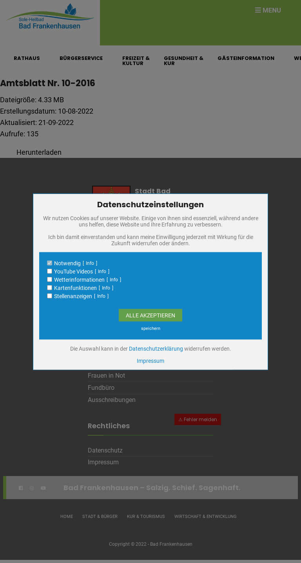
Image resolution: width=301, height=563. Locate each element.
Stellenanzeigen (73, 296)
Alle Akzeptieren (150, 315)
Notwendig (67, 263)
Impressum (150, 360)
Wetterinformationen (79, 279)
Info (90, 263)
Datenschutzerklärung (156, 348)
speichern (150, 328)
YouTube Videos (73, 271)
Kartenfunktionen (75, 287)
